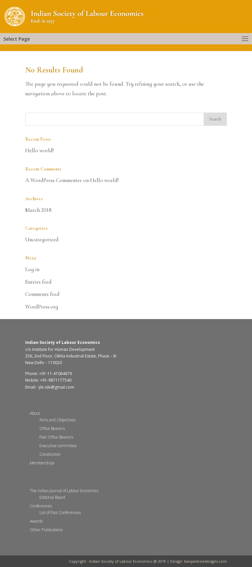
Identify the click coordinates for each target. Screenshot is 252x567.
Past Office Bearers (56, 437)
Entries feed (38, 281)
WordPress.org (41, 306)
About (35, 413)
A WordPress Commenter (53, 180)
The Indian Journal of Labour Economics (64, 491)
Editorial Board (52, 497)
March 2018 (38, 210)
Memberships (42, 463)
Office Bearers (52, 428)
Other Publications (46, 530)
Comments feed (42, 294)
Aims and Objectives (57, 420)
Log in (32, 269)
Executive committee (58, 446)
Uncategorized (42, 239)
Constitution (50, 454)
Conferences (41, 506)
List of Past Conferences (60, 512)
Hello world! (39, 150)
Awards (36, 521)
